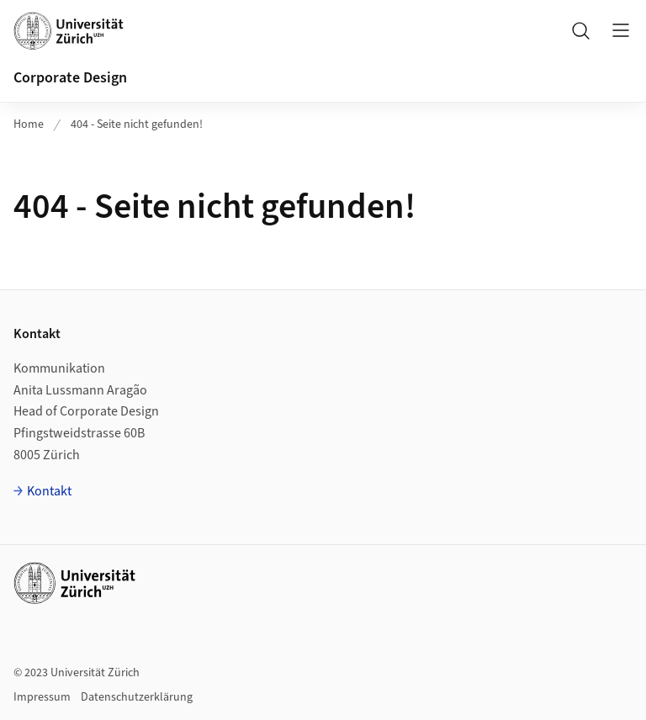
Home (28, 124)
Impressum (42, 697)
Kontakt (49, 491)
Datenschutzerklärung (137, 697)
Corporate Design (70, 77)
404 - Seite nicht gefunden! (137, 124)
